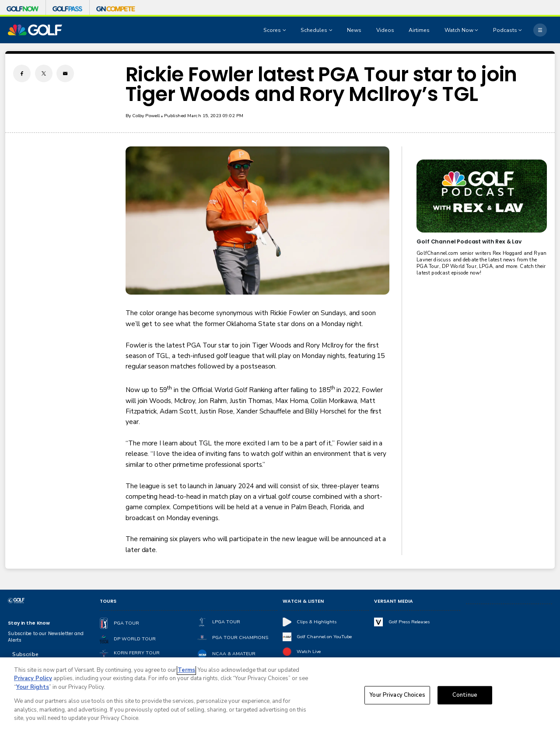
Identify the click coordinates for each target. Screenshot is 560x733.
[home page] (35, 29)
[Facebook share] (22, 73)
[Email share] (65, 73)
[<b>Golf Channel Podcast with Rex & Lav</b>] (481, 196)
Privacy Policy (33, 679)
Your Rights (32, 687)
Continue (464, 695)
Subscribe (25, 654)
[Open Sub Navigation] (285, 30)
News (354, 30)
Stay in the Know (29, 623)
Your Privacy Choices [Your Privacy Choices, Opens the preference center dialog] (397, 695)
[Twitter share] (43, 73)
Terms (186, 670)
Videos (385, 30)
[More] (539, 29)
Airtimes (419, 30)
